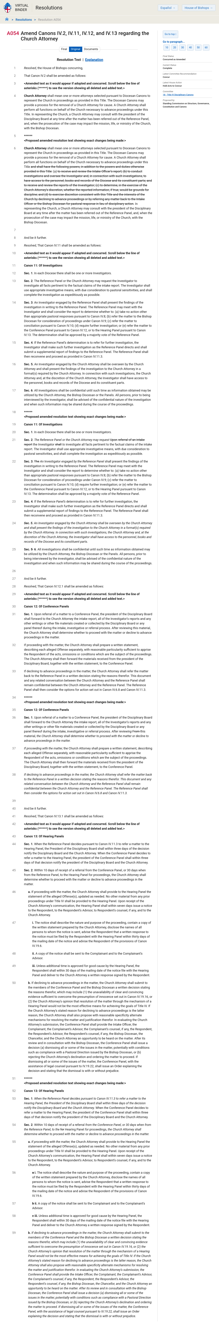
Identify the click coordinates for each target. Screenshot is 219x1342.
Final (64, 49)
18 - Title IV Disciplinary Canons (178, 94)
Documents (91, 49)
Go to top (170, 34)
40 (190, 47)
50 (198, 47)
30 (182, 47)
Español (166, 8)
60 (206, 47)
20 (174, 47)
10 (166, 47)
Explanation (94, 60)
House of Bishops (197, 8)
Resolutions (24, 19)
